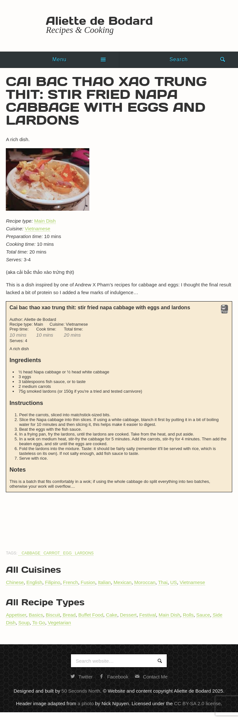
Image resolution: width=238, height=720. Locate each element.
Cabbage (31, 553)
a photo (85, 703)
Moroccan (144, 582)
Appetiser (16, 615)
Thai (162, 582)
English (34, 582)
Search (179, 59)
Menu (59, 59)
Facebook (113, 676)
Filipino (52, 582)
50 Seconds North (81, 691)
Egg (67, 553)
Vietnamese (37, 228)
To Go (38, 622)
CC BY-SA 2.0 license (197, 703)
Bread (69, 615)
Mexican (123, 582)
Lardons (84, 553)
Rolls (188, 615)
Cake (111, 615)
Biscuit (53, 615)
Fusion (88, 582)
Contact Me (151, 676)
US (173, 582)
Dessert (128, 615)
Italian (104, 582)
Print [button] (224, 309)
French (70, 582)
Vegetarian (59, 622)
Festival (147, 615)
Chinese (15, 582)
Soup (24, 622)
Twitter (81, 676)
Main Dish (45, 221)
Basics (36, 615)
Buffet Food (90, 615)
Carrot (52, 553)
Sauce (203, 615)
